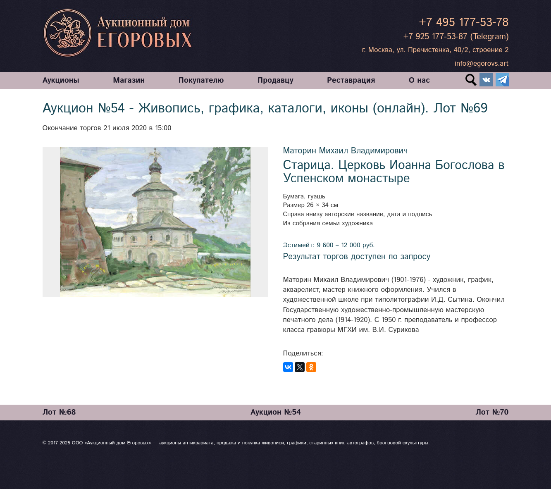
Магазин (129, 80)
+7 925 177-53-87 (435, 37)
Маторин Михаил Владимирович (345, 151)
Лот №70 (491, 412)
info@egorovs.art (481, 64)
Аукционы (61, 80)
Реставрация (351, 80)
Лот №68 (59, 412)
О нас (419, 80)
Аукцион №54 (275, 412)
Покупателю (201, 80)
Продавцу (275, 80)
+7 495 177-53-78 (463, 22)
